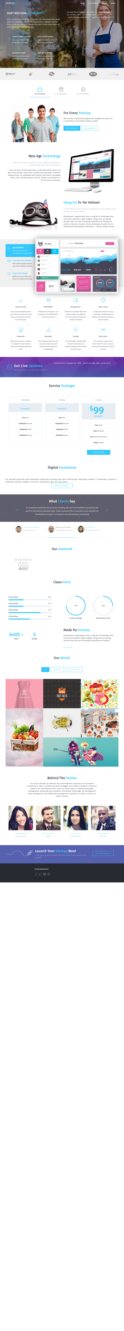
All (45, 669)
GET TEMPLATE (72, 128)
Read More (67, 647)
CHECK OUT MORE (62, 485)
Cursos (104, 3)
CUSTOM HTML (98, 452)
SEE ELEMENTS (90, 128)
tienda (113, 3)
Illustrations (74, 669)
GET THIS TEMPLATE (103, 853)
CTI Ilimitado (93, 3)
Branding (57, 669)
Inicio (82, 3)
